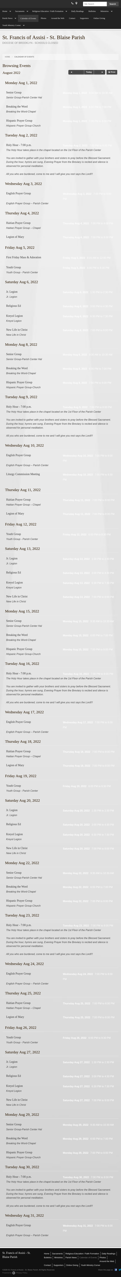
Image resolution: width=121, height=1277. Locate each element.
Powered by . (9, 1273)
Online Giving (99, 18)
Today (89, 72)
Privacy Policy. (22, 1273)
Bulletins (92, 11)
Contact (72, 18)
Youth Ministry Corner (11, 25)
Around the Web (57, 18)
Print (111, 72)
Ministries (105, 11)
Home (4, 11)
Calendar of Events (28, 18)
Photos (43, 18)
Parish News (7, 18)
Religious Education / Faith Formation (47, 11)
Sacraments (19, 11)
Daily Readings (77, 11)
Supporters (84, 18)
